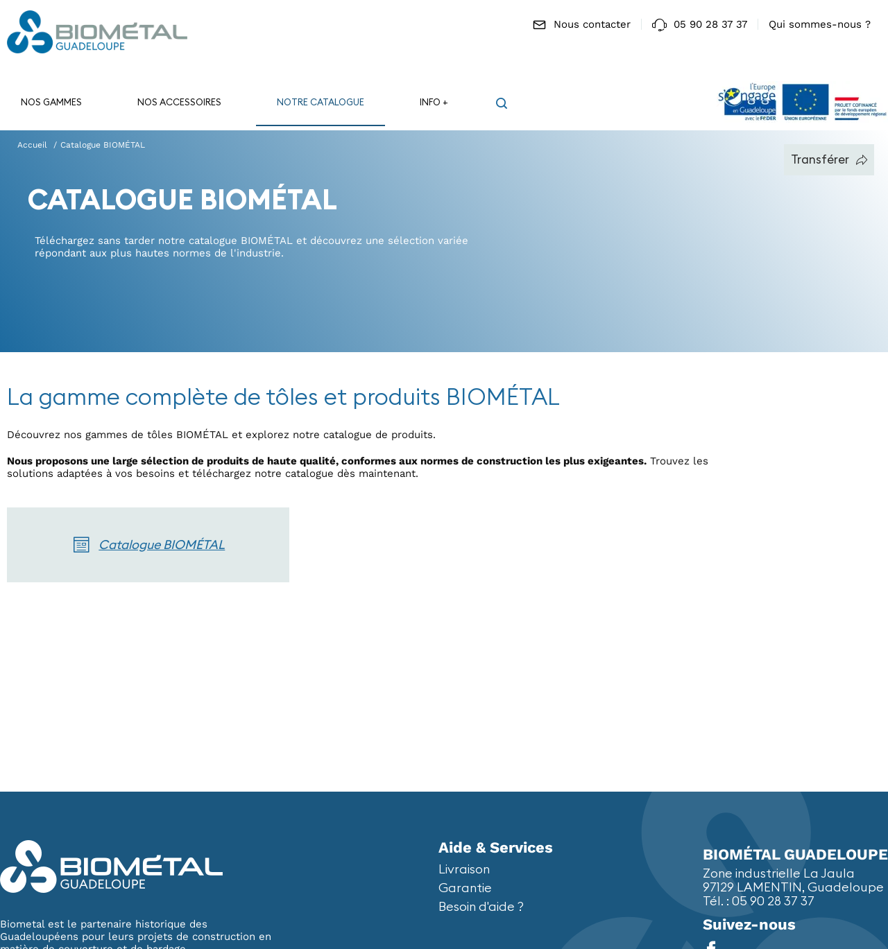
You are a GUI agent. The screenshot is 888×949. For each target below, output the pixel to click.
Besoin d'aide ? (481, 906)
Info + (434, 101)
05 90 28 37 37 (699, 24)
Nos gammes (51, 101)
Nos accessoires (179, 101)
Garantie (465, 888)
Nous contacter (581, 24)
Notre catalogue (320, 101)
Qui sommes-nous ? (820, 24)
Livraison (464, 869)
